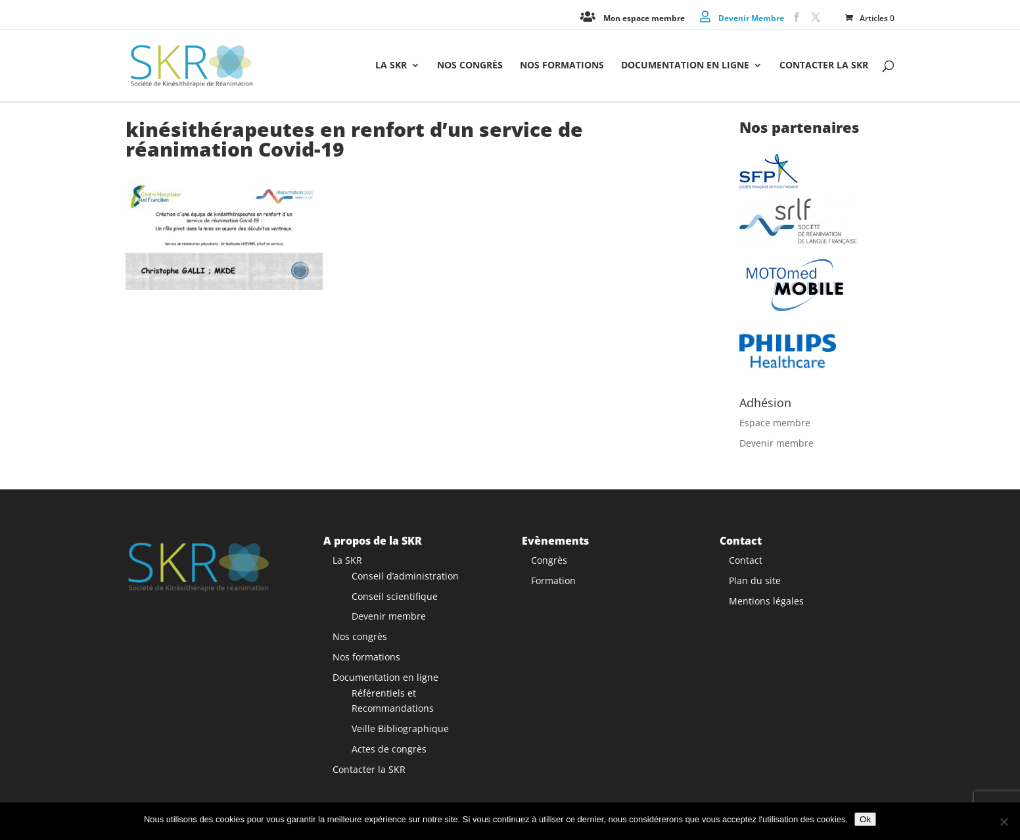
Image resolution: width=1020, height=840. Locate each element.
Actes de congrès (389, 749)
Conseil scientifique (395, 595)
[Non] (1003, 821)
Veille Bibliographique (400, 728)
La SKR (391, 66)
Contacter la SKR (823, 66)
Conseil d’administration (405, 576)
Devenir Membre (751, 17)
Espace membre (774, 422)
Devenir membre (776, 443)
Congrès (549, 560)
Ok (865, 819)
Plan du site (755, 580)
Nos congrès (470, 66)
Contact (745, 560)
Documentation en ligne (685, 66)
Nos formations (562, 66)
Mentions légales (766, 600)
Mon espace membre (644, 17)
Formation (553, 580)
